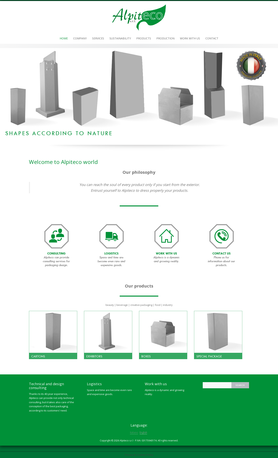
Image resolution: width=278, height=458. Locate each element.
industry (168, 305)
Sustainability (120, 38)
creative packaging (141, 305)
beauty (110, 305)
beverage (122, 305)
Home (64, 38)
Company (80, 38)
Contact (211, 38)
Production (165, 38)
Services (98, 38)
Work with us (190, 38)
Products (143, 38)
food (157, 305)
